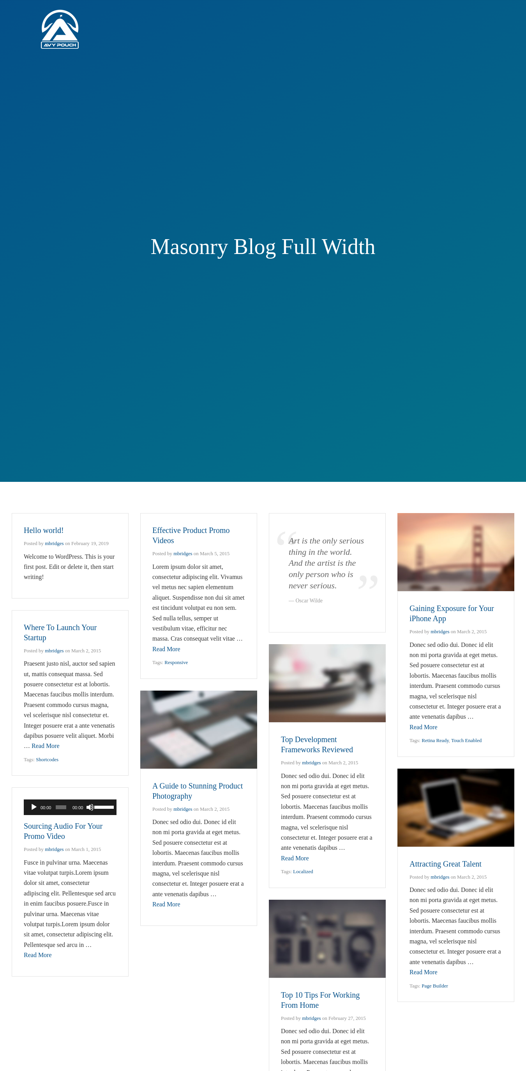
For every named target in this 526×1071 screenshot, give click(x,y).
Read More (166, 649)
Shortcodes (47, 759)
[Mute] (90, 807)
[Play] (34, 807)
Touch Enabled (466, 740)
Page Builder (435, 986)
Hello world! (44, 530)
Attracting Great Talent (446, 864)
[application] (70, 807)
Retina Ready (435, 740)
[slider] (61, 807)
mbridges (54, 543)
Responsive (176, 662)
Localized (303, 871)
